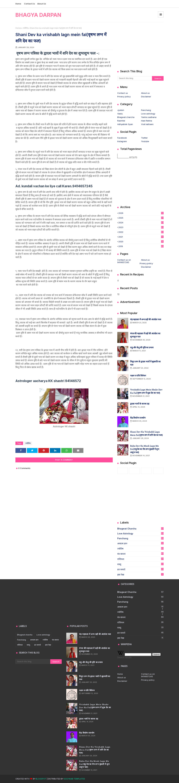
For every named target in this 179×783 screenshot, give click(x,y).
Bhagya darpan (38, 15)
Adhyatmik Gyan (125, 124)
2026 (141, 213)
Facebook (122, 138)
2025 (141, 218)
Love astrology (148, 113)
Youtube (145, 141)
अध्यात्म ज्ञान (140, 543)
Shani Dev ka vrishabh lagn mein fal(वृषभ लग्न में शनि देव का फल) (146, 433)
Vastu (120, 113)
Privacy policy (124, 96)
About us (41, 3)
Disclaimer (146, 96)
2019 (141, 246)
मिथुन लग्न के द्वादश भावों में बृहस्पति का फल (145, 363)
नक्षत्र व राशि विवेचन (138, 375)
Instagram (122, 141)
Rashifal (121, 120)
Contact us (29, 3)
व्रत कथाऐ (140, 569)
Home (18, 3)
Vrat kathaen (147, 124)
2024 (141, 222)
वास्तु (140, 564)
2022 (141, 232)
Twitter (144, 138)
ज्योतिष (25, 28)
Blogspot (41, 779)
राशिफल (140, 559)
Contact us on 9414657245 (124, 261)
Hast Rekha (146, 120)
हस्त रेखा (140, 574)
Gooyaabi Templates (74, 779)
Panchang (146, 110)
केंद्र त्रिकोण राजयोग (138, 418)
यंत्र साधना (140, 553)
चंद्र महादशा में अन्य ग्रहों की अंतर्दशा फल (145, 319)
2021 (141, 237)
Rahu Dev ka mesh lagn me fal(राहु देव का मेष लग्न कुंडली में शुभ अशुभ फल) (144, 449)
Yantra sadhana (148, 117)
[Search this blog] (134, 78)
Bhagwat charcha (125, 117)
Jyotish (120, 110)
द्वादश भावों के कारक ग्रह (139, 403)
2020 (141, 241)
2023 (141, 227)
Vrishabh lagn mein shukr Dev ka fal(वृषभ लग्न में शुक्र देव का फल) (146, 391)
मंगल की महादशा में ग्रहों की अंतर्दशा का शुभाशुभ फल (145, 335)
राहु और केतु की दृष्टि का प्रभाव (141, 347)
